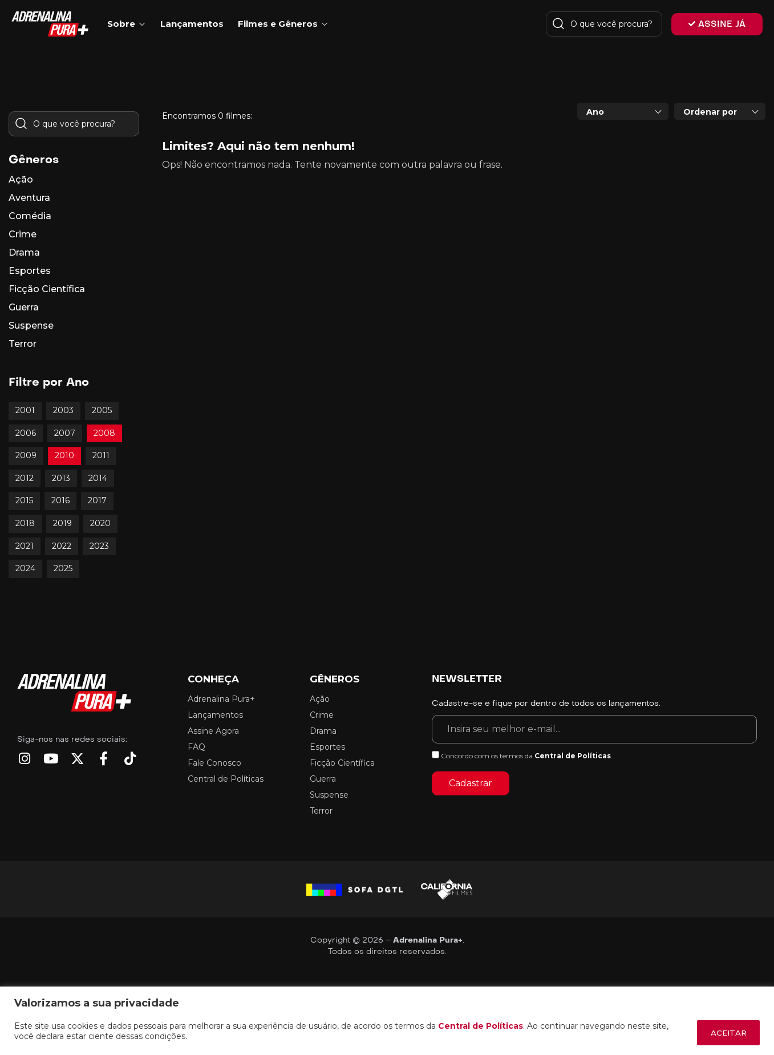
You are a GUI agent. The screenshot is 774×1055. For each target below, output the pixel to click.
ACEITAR (724, 1033)
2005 (102, 410)
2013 (61, 478)
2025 (63, 568)
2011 (101, 455)
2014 (97, 478)
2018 (25, 523)
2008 (104, 433)
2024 (25, 568)
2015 (24, 500)
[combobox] (622, 111)
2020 (100, 523)
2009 (26, 455)
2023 (99, 546)
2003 (63, 410)
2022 (61, 546)
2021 (24, 546)
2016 (60, 500)
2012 (24, 478)
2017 (97, 500)
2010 (64, 455)
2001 (25, 410)
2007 (64, 433)
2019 (62, 523)
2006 (25, 433)
